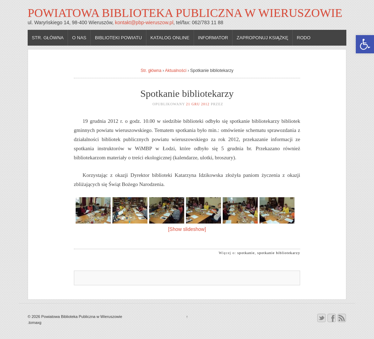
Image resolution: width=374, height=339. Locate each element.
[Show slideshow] (187, 229)
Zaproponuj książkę (262, 37)
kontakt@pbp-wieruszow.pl (144, 22)
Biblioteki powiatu (118, 37)
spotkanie (246, 253)
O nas (79, 37)
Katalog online (169, 37)
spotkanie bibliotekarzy (278, 253)
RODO (304, 37)
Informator (213, 37)
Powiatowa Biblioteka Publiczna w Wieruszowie (185, 12)
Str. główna (48, 37)
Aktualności (175, 70)
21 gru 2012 (197, 104)
